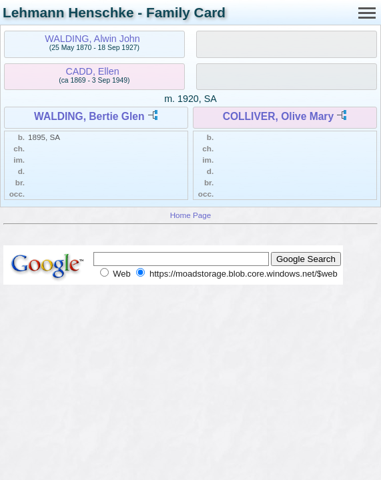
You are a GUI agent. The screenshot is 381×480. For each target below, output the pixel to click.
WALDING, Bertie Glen (89, 116)
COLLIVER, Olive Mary (278, 116)
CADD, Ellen (92, 71)
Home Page (191, 215)
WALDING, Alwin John (92, 38)
